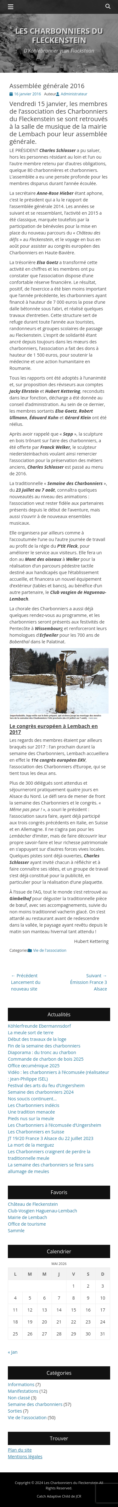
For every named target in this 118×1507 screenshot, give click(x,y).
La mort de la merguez (31, 1145)
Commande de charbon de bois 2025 (46, 1059)
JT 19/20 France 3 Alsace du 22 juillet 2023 (50, 1138)
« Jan (13, 1352)
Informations (21, 1384)
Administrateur (74, 94)
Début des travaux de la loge (37, 1039)
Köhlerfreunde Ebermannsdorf (39, 1026)
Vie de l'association (49, 950)
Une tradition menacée (31, 1112)
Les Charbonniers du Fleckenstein (59, 35)
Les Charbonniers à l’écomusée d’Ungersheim (54, 1125)
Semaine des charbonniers (35, 1404)
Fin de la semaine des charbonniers (44, 1046)
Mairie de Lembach (27, 1217)
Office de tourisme (27, 1224)
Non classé (19, 1398)
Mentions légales (25, 1456)
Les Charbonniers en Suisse (36, 1132)
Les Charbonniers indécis (33, 1105)
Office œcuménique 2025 (33, 1066)
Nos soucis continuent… (32, 1099)
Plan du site (20, 1450)
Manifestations (23, 1391)
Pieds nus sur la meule (31, 1118)
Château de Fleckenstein (33, 1204)
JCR (78, 1496)
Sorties (15, 1411)
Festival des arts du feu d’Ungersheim (46, 1085)
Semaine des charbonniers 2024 (41, 1092)
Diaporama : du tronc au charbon (42, 1052)
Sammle (16, 1230)
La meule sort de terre (30, 1033)
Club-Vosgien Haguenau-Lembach (42, 1211)
